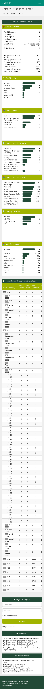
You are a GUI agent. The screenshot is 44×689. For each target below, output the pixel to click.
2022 (8, 568)
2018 (8, 585)
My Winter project (10, 160)
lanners (6, 97)
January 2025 (8, 554)
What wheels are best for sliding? (12, 152)
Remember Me (10, 615)
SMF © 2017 (14, 681)
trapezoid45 (8, 95)
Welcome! (7, 148)
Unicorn (6, 3)
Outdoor (7, 116)
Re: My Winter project (10, 648)
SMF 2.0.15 (5, 681)
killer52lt (7, 85)
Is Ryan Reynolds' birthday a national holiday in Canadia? (11, 166)
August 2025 (8, 366)
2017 (8, 590)
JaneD (38, 66)
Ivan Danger (8, 265)
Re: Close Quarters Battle (12, 642)
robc (5, 93)
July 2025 (8, 371)
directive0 (7, 83)
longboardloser (9, 88)
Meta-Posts (8, 122)
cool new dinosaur (11, 171)
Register (27, 600)
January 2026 (8, 325)
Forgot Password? (9, 626)
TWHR (26, 684)
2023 (8, 563)
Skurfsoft (7, 125)
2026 (8, 292)
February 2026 (8, 318)
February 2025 (8, 547)
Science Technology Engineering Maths (11, 119)
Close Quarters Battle (12, 162)
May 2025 (8, 530)
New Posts (23, 633)
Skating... (7, 157)
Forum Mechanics (14, 684)
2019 (8, 581)
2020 (8, 577)
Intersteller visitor (10, 155)
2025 (8, 330)
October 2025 (8, 351)
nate (5, 90)
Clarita (6, 270)
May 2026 (8, 301)
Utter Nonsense (10, 127)
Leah (6, 272)
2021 (8, 572)
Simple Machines (24, 681)
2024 (8, 559)
